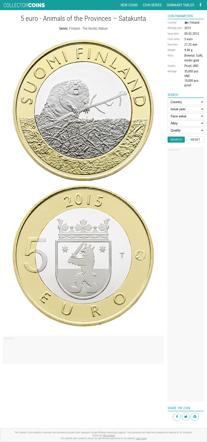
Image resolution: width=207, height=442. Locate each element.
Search (176, 139)
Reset (195, 139)
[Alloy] (186, 123)
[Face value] (186, 116)
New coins (129, 5)
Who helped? (109, 435)
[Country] (186, 102)
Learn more (141, 438)
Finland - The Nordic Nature (88, 28)
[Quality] (186, 130)
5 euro (188, 39)
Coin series (152, 5)
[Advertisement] (83, 351)
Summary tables (180, 5)
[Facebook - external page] (200, 5)
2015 (187, 28)
